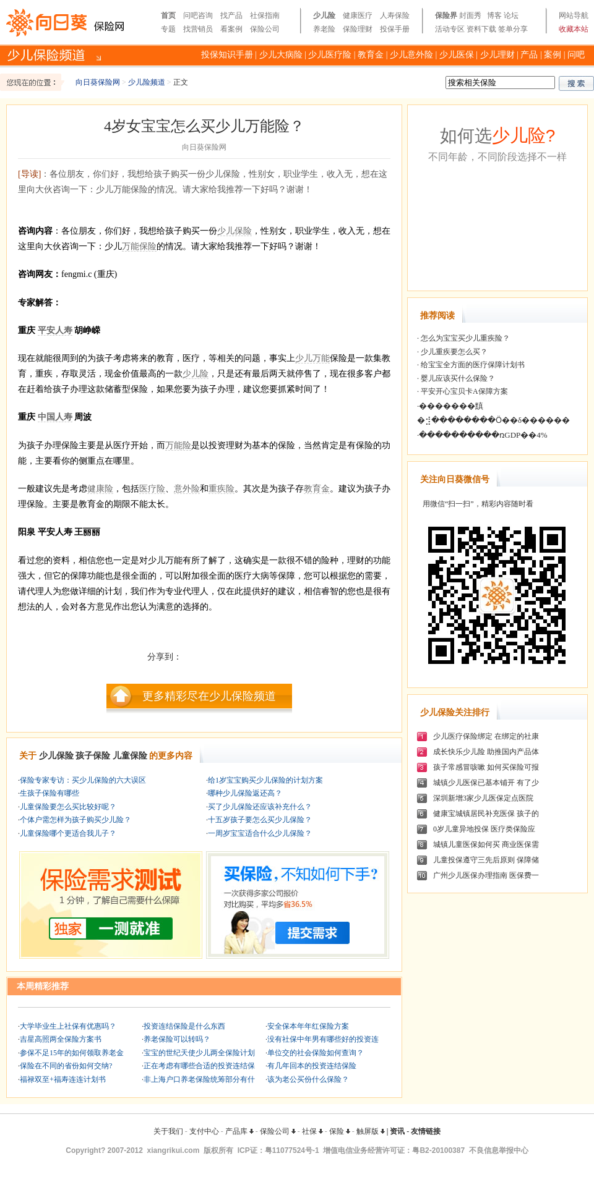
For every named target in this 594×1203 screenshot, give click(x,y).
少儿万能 (312, 358)
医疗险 (152, 488)
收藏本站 (573, 29)
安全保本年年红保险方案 (308, 1026)
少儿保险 (234, 231)
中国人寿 (55, 417)
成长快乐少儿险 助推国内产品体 (486, 751)
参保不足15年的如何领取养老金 (72, 1052)
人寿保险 (395, 15)
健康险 (100, 488)
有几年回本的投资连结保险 (311, 1065)
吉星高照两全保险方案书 (60, 1039)
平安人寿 (55, 330)
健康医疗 (357, 15)
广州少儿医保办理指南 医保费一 (486, 875)
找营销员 (198, 29)
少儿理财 (497, 54)
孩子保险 (92, 755)
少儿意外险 (411, 54)
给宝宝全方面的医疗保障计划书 (472, 364)
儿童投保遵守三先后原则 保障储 (486, 860)
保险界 (446, 15)
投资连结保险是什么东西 (184, 1026)
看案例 (231, 29)
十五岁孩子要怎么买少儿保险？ (260, 819)
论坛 (511, 15)
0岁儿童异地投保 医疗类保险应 (484, 829)
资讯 (397, 1131)
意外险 (187, 488)
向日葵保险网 (97, 82)
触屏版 (370, 1131)
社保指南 (265, 15)
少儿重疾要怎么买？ (453, 351)
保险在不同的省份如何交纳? (66, 1065)
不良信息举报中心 (498, 1150)
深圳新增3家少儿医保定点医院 (483, 798)
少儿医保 (456, 54)
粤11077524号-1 (292, 1150)
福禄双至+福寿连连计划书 (63, 1079)
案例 (552, 54)
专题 (168, 29)
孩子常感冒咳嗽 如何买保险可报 (486, 767)
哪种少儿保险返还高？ (245, 793)
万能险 (178, 445)
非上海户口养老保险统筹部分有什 (199, 1079)
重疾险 (222, 488)
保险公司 (265, 29)
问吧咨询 (198, 15)
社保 (312, 1131)
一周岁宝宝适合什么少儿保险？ (260, 833)
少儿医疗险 (329, 54)
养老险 (324, 29)
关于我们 (168, 1131)
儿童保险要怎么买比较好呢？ (68, 806)
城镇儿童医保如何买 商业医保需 (486, 844)
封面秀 (470, 15)
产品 (529, 54)
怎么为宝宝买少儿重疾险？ (464, 338)
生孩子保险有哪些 (49, 793)
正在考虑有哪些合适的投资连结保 (199, 1065)
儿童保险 (130, 755)
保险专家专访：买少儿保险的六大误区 (83, 780)
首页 (168, 15)
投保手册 (395, 29)
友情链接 (426, 1131)
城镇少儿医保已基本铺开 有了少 (486, 782)
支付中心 (204, 1131)
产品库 (239, 1131)
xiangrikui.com (173, 1150)
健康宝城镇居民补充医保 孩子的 (486, 813)
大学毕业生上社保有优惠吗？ (68, 1026)
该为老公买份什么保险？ (308, 1079)
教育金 (371, 54)
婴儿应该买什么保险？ (457, 378)
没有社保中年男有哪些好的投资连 (323, 1039)
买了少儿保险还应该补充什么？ (260, 806)
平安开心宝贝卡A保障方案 (463, 391)
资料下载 (481, 29)
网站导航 (573, 15)
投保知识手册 (227, 54)
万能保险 (139, 246)
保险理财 (357, 29)
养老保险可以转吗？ (177, 1039)
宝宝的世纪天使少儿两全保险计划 (199, 1052)
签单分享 (513, 29)
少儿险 (324, 15)
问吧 (576, 54)
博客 (494, 15)
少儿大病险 (281, 54)
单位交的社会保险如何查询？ (315, 1052)
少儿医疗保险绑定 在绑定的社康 (486, 736)
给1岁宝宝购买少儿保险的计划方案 (265, 780)
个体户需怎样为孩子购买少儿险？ (75, 819)
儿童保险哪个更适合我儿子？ (68, 833)
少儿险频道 (146, 82)
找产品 (231, 15)
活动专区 (450, 29)
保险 (339, 1131)
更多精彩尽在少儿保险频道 (209, 696)
